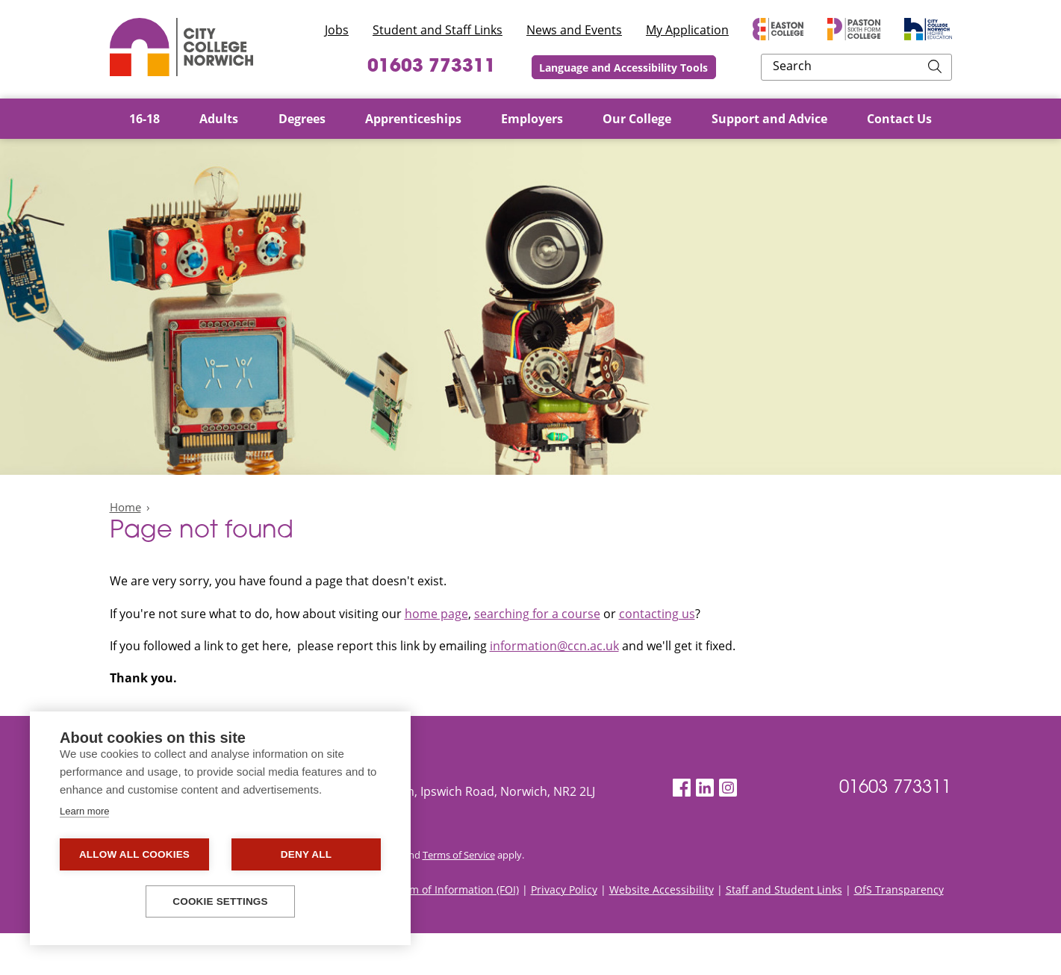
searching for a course (537, 613)
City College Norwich (181, 47)
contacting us (657, 613)
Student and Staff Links (438, 30)
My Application (687, 30)
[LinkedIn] (705, 788)
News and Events (574, 30)
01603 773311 (518, 67)
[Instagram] (728, 788)
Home (125, 506)
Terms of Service (459, 896)
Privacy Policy (564, 931)
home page (436, 613)
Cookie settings (220, 901)
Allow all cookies (134, 854)
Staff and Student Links (784, 931)
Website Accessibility (661, 931)
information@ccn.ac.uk (554, 646)
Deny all (306, 854)
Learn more (84, 811)
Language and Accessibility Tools (722, 67)
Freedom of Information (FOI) (447, 931)
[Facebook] (682, 788)
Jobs (337, 30)
